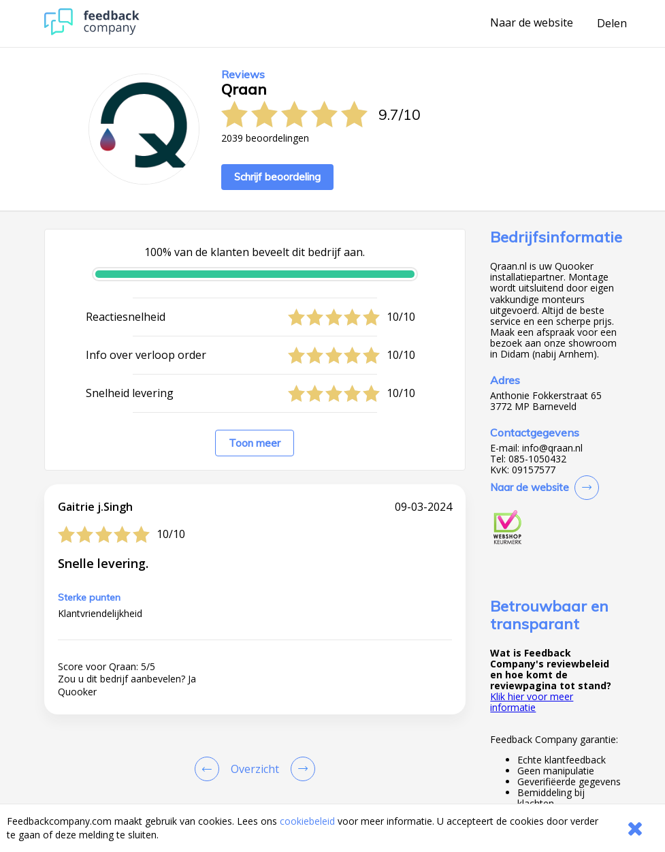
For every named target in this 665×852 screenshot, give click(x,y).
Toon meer (254, 443)
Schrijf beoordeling (277, 176)
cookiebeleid (307, 821)
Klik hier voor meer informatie (531, 702)
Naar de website (531, 23)
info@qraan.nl (552, 448)
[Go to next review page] (300, 769)
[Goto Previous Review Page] (210, 769)
